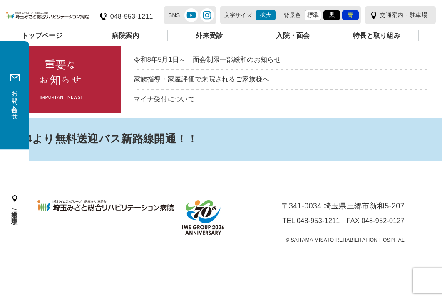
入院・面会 (293, 35)
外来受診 (209, 35)
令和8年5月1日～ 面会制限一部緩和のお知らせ (207, 59)
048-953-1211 (131, 16)
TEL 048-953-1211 (311, 221)
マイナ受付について (164, 99)
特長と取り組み (376, 35)
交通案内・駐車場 (403, 15)
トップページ (42, 35)
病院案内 (125, 35)
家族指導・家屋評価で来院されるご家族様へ (201, 79)
